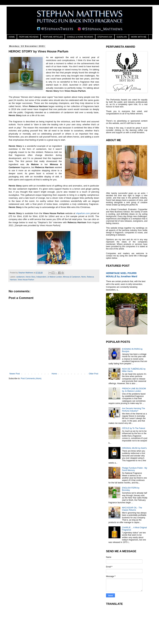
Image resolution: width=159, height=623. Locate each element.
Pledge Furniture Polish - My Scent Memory (134, 469)
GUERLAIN (122, 37)
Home (54, 374)
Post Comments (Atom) (31, 378)
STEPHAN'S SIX (104, 37)
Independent (41, 277)
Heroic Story (30, 277)
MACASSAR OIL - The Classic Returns (132, 509)
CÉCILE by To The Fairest (133, 428)
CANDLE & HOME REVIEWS (80, 37)
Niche (83, 277)
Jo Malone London (54, 277)
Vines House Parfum (26, 280)
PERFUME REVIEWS (28, 37)
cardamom (20, 277)
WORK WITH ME (138, 37)
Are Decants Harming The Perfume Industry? (133, 409)
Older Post (93, 374)
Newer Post (14, 374)
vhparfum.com (83, 213)
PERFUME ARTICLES (53, 37)
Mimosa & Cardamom (71, 277)
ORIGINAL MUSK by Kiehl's (134, 448)
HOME (12, 37)
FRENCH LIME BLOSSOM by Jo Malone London (134, 389)
